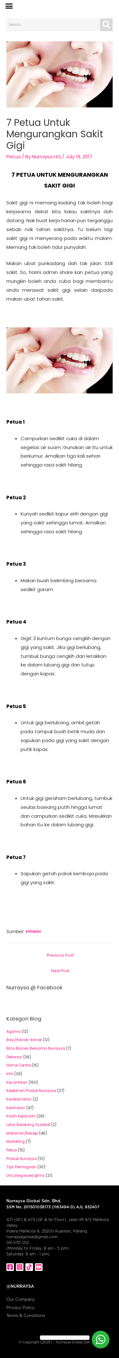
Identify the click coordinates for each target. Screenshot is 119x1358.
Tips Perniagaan (21, 1167)
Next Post (60, 970)
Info (9, 1073)
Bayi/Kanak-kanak (24, 1039)
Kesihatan (15, 1107)
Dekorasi (14, 1057)
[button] (9, 6)
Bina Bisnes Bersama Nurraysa (35, 1048)
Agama (13, 1031)
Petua (13, 156)
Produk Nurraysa (21, 1158)
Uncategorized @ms (25, 1175)
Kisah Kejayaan (21, 1116)
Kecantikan (17, 1082)
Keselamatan (19, 1099)
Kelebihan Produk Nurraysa (31, 1090)
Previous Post (60, 955)
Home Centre (18, 1065)
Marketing (15, 1141)
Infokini (33, 931)
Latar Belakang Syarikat (28, 1124)
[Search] (106, 24)
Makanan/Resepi (22, 1133)
